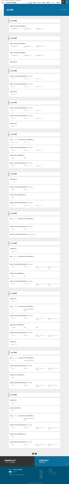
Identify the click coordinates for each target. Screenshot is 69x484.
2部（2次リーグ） (39, 78)
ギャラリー (53, 2)
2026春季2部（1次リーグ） (28, 29)
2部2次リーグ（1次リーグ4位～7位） (53, 267)
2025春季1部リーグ (15, 55)
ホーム (26, 2)
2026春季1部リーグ (15, 28)
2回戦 (25, 327)
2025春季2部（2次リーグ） (40, 56)
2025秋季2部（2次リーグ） (40, 47)
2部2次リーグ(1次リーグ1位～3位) (41, 319)
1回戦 (13, 197)
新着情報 (58, 2)
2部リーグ (26, 189)
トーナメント (14, 181)
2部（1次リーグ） (27, 78)
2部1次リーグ (26, 318)
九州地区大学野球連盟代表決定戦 (29, 310)
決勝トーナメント (15, 94)
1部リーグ (13, 78)
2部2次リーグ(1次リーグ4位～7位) (53, 336)
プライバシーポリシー (52, 474)
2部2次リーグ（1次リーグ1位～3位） (41, 267)
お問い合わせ (51, 471)
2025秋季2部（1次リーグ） (28, 47)
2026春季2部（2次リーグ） (40, 29)
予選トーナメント (27, 142)
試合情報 (30, 2)
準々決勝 (13, 327)
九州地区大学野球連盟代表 (29, 360)
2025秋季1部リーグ (15, 46)
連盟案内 (34, 2)
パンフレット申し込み (52, 472)
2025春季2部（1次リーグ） (28, 56)
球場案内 (43, 2)
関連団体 (48, 2)
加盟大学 (39, 2)
